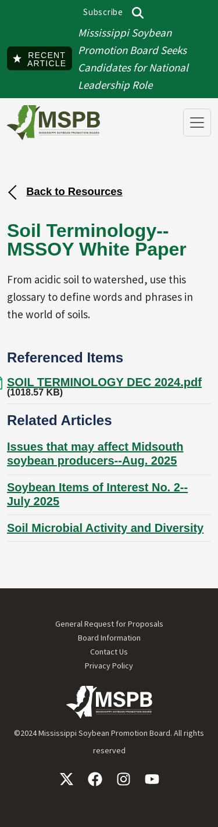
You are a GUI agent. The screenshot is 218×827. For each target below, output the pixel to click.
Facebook (95, 779)
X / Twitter (66, 779)
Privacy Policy (109, 665)
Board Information (109, 637)
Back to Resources (74, 191)
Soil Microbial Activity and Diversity (105, 528)
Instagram (123, 779)
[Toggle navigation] (197, 122)
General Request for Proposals (109, 624)
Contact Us (109, 651)
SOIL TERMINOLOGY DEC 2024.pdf (104, 382)
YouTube (152, 779)
